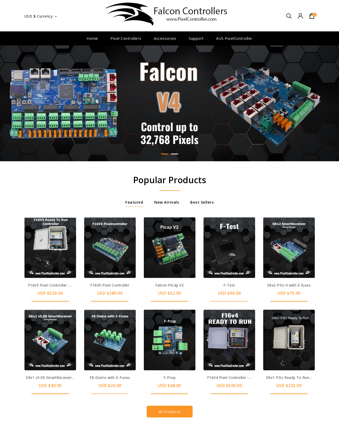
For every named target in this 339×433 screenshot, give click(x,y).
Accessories (165, 38)
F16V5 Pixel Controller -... (50, 285)
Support (196, 38)
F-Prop (169, 377)
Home (92, 38)
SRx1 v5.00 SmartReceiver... (50, 377)
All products (169, 411)
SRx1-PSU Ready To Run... (289, 377)
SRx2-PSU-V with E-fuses (289, 285)
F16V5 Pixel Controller (109, 285)
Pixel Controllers (126, 38)
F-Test (229, 285)
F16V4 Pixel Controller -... (229, 377)
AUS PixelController (234, 38)
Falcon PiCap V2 (169, 285)
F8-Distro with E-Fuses (110, 377)
